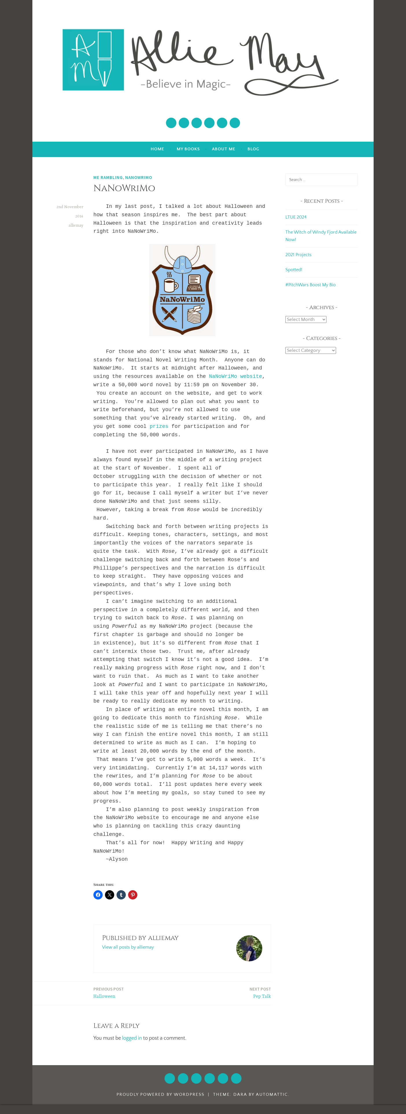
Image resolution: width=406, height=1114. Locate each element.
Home (157, 149)
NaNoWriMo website (235, 376)
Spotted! (293, 269)
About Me (223, 149)
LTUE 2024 (296, 217)
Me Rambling (108, 177)
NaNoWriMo (138, 177)
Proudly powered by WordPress (160, 1094)
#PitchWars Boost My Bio (310, 284)
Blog (253, 149)
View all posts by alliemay (128, 947)
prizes (159, 426)
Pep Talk (260, 992)
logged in (132, 1038)
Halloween (108, 992)
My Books (188, 149)
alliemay (76, 225)
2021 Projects (298, 254)
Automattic (272, 1094)
